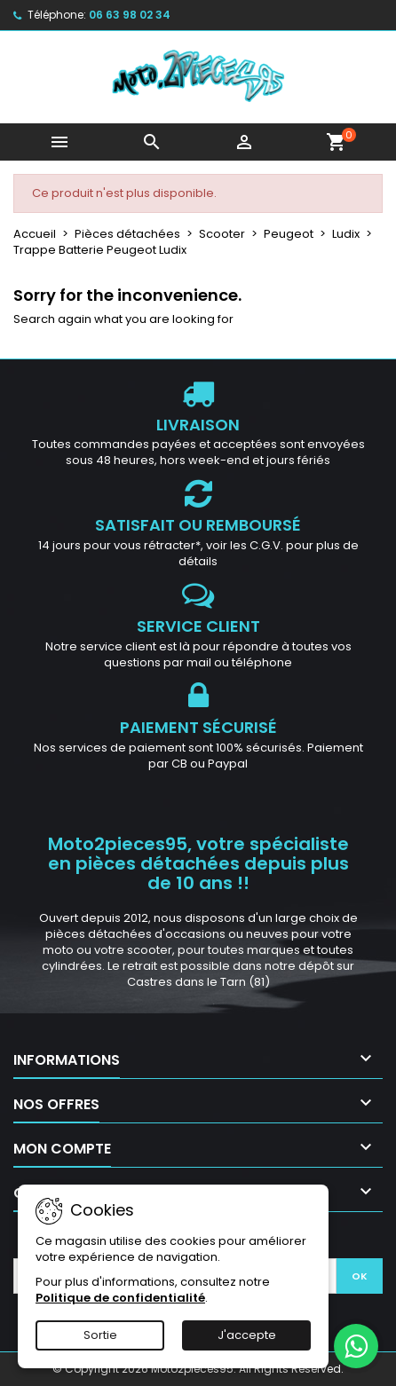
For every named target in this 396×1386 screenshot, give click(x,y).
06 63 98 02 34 (129, 14)
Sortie (100, 1335)
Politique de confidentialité (120, 1297)
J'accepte (247, 1335)
